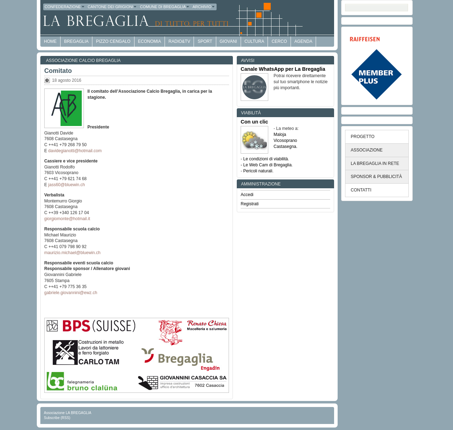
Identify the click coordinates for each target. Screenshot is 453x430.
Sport (204, 41)
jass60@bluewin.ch (66, 184)
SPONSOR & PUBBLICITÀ (376, 176)
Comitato (58, 70)
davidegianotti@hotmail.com (75, 150)
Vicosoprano (285, 140)
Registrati (250, 203)
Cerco (279, 41)
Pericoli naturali (257, 170)
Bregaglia (76, 41)
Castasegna (285, 146)
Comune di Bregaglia (165, 7)
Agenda (303, 41)
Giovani (228, 41)
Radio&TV (179, 41)
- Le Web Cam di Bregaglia (266, 164)
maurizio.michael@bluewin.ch (72, 252)
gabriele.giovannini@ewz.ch (70, 292)
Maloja (280, 134)
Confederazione (65, 7)
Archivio (204, 7)
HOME (50, 41)
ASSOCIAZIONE (367, 150)
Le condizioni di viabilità (265, 158)
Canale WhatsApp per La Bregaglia (283, 69)
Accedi (247, 194)
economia (149, 41)
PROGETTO (362, 136)
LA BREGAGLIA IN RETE (375, 163)
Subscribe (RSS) (57, 418)
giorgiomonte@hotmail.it (67, 218)
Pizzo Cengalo (113, 41)
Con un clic (254, 122)
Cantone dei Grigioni (112, 7)
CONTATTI (361, 190)
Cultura (254, 41)
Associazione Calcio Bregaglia (83, 60)
